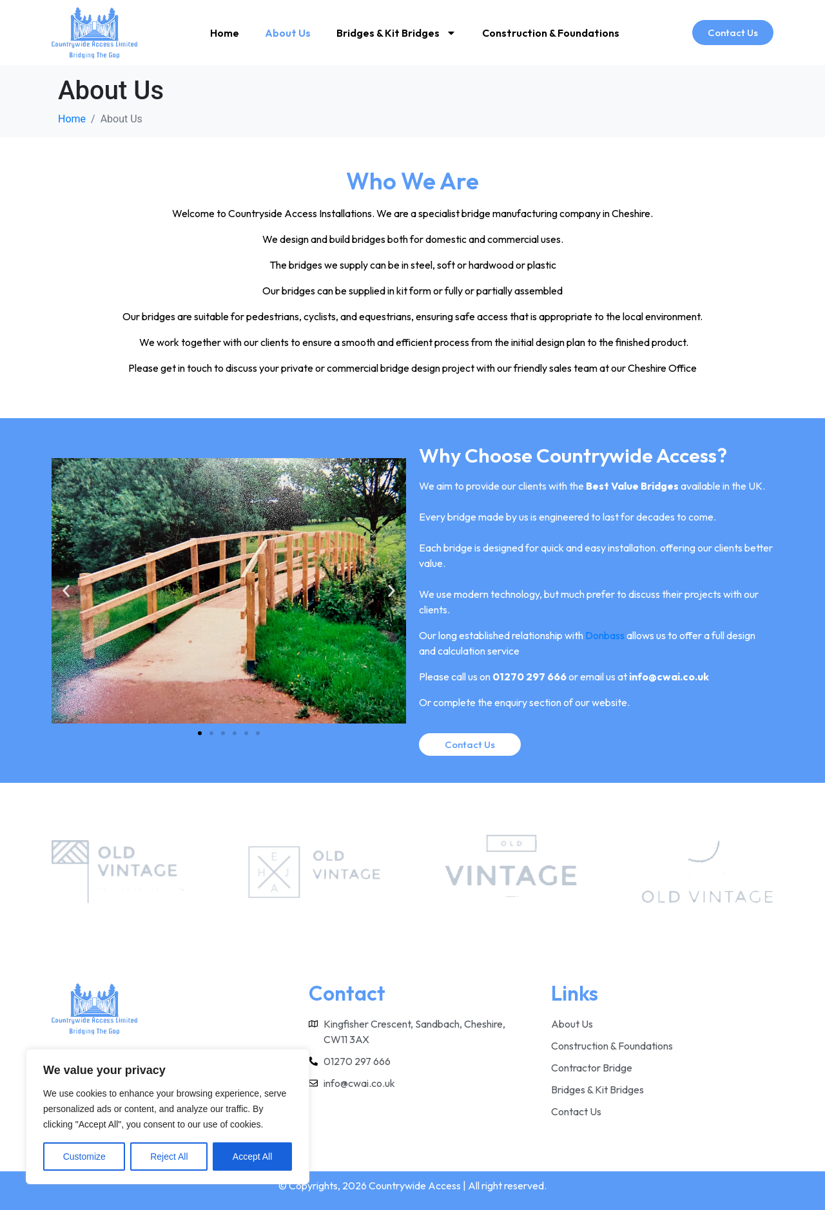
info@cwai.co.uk (669, 676)
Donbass (605, 635)
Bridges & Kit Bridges (396, 32)
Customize (84, 1156)
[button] (66, 591)
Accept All (252, 1156)
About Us (288, 32)
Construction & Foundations (550, 32)
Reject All (169, 1156)
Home (224, 32)
